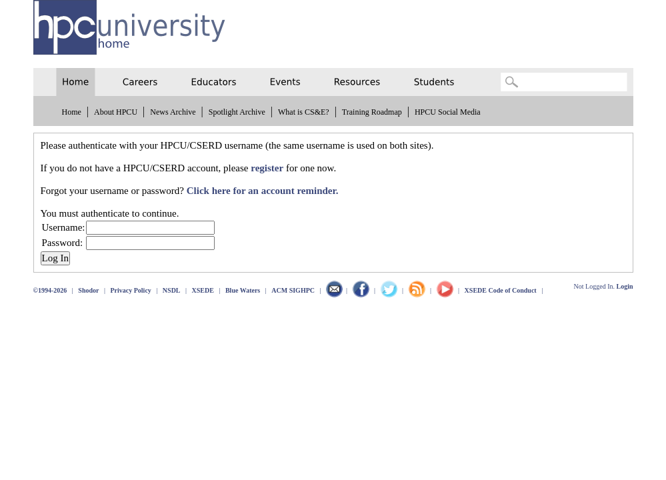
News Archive (172, 112)
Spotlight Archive (237, 112)
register (267, 168)
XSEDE (203, 290)
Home (71, 112)
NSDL (172, 290)
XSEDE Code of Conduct (501, 290)
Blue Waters (242, 290)
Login (624, 286)
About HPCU (115, 112)
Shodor (88, 290)
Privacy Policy (130, 290)
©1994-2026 (50, 290)
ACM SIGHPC (293, 290)
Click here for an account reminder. (263, 190)
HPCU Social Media (448, 112)
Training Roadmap (372, 112)
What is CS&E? (303, 112)
